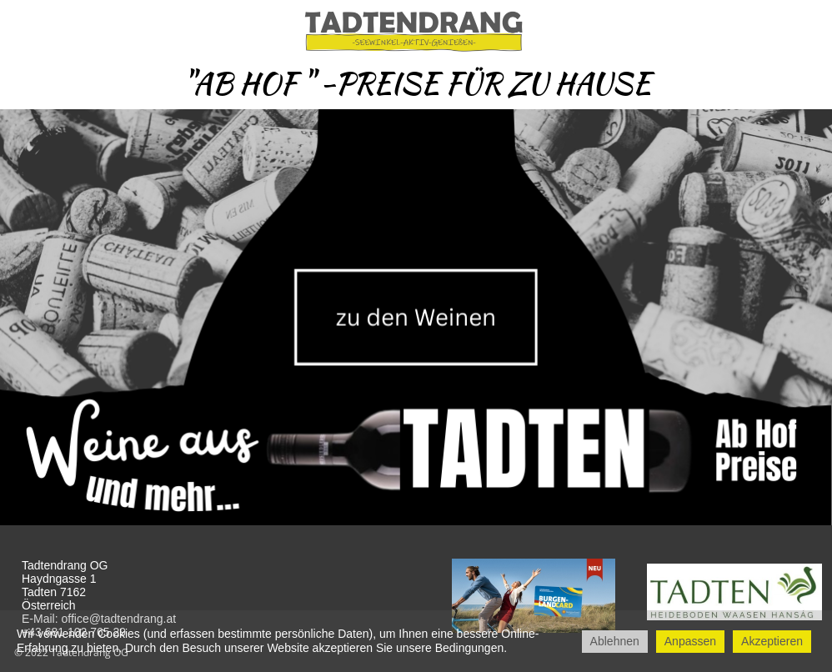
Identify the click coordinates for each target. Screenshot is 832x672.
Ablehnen (614, 641)
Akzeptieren (772, 641)
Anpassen (690, 641)
